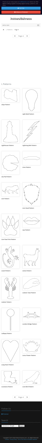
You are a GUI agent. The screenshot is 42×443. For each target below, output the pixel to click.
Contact (7, 439)
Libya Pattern (5, 104)
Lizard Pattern (6, 271)
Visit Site (21, 8)
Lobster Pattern (6, 302)
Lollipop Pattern (6, 333)
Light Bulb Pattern (28, 114)
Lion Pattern (5, 199)
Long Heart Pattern (7, 365)
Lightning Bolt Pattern (29, 145)
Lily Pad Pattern (6, 177)
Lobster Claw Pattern (29, 293)
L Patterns (9, 30)
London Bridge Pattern (29, 324)
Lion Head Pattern (28, 208)
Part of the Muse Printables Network (27, 439)
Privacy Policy (13, 439)
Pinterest (4, 414)
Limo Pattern (26, 167)
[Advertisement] (21, 61)
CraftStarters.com (24, 2)
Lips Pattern (26, 230)
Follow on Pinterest (21, 12)
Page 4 (21, 36)
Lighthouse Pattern (7, 145)
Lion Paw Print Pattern (8, 239)
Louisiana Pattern (7, 387)
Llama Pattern (27, 271)
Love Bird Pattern (28, 387)
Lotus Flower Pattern (29, 355)
